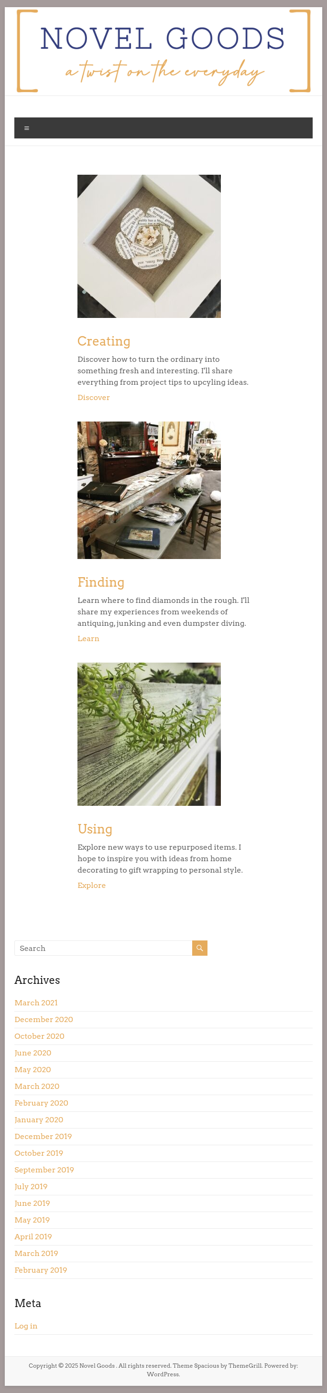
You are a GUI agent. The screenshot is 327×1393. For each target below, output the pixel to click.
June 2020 (32, 1052)
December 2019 (43, 1136)
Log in (25, 1325)
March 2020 (36, 1086)
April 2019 (33, 1236)
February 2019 (40, 1270)
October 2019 (38, 1153)
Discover (93, 397)
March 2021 (35, 1002)
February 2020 (41, 1103)
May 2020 (32, 1069)
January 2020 (38, 1119)
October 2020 (39, 1036)
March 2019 (36, 1253)
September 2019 (44, 1169)
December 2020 (43, 1019)
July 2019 (30, 1186)
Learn (88, 638)
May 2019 (32, 1219)
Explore (91, 885)
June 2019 (32, 1203)
